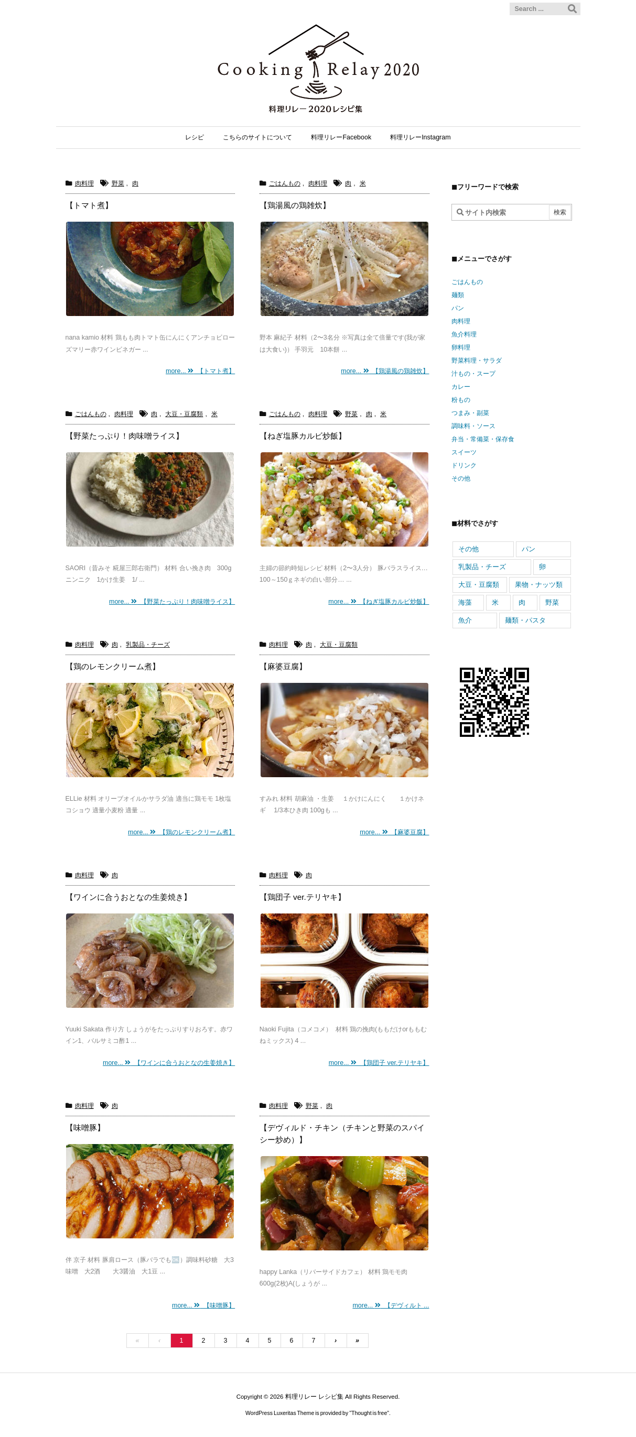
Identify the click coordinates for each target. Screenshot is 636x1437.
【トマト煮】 (89, 205)
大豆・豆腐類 (184, 414)
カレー (460, 386)
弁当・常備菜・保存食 (482, 439)
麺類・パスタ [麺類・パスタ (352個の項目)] (525, 620)
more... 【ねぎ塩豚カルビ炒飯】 (378, 601)
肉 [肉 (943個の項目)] (522, 602)
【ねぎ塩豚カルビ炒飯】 (303, 435)
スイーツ (464, 452)
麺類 (457, 295)
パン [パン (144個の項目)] (528, 549)
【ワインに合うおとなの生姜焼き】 (128, 896)
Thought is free (369, 1413)
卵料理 (460, 347)
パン (457, 308)
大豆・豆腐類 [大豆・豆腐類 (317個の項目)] (478, 585)
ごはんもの (284, 183)
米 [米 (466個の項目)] (495, 602)
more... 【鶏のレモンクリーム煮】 (181, 832)
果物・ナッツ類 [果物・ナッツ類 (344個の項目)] (539, 585)
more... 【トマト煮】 (200, 371)
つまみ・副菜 (470, 413)
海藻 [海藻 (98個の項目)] (465, 602)
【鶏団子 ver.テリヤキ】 (303, 896)
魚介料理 (464, 334)
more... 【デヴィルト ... (390, 1305)
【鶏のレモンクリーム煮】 (113, 666)
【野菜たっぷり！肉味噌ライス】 (125, 435)
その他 (460, 478)
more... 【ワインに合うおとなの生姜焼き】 (169, 1062)
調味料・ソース (473, 426)
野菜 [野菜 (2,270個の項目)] (552, 602)
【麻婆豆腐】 (283, 666)
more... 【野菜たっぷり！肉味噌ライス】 (172, 601)
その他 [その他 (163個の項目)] (468, 549)
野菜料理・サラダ (476, 360)
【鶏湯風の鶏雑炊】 (295, 205)
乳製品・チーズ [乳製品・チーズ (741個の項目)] (482, 567)
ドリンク (464, 465)
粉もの (460, 400)
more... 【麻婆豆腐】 (394, 832)
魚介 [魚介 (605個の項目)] (465, 620)
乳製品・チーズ (148, 644)
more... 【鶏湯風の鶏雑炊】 (385, 371)
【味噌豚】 (85, 1127)
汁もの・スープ (473, 373)
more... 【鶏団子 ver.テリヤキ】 (379, 1062)
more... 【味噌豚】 (203, 1305)
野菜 (118, 183)
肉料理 (84, 183)
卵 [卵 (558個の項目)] (542, 567)
